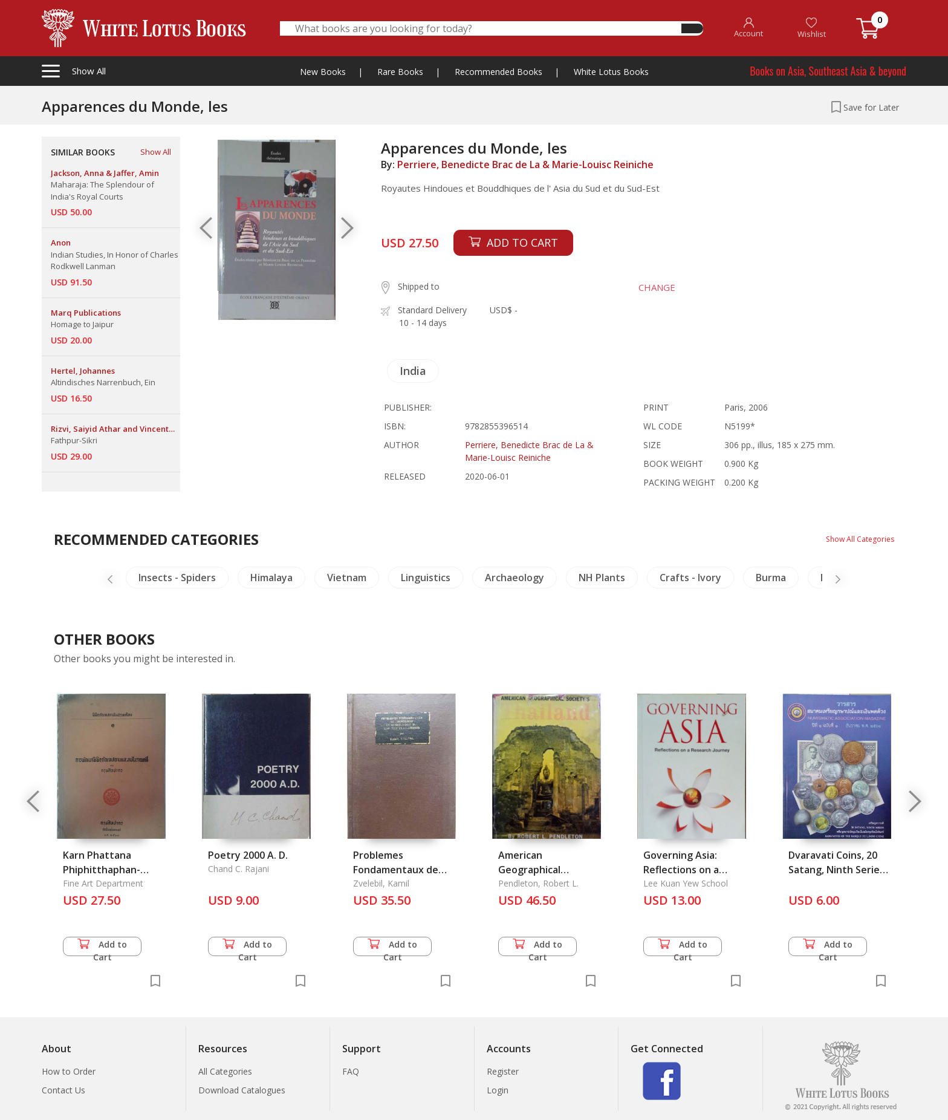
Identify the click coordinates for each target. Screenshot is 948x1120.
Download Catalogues (241, 1090)
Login (497, 1090)
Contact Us (63, 1090)
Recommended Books (498, 71)
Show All (155, 151)
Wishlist (811, 28)
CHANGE (647, 287)
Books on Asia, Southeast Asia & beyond (828, 71)
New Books (323, 71)
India (413, 370)
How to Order (69, 1071)
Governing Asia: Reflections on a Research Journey (684, 869)
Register (503, 1071)
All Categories (225, 1071)
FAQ (350, 1071)
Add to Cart (102, 947)
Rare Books (400, 71)
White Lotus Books (611, 71)
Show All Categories (855, 538)
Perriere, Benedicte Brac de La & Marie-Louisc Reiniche (525, 164)
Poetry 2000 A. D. (248, 855)
